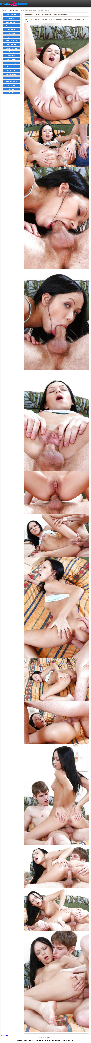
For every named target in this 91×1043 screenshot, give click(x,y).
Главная (4, 10)
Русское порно (11, 78)
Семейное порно (11, 81)
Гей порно (11, 29)
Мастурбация (11, 59)
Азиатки (11, 18)
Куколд (11, 52)
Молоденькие (11, 66)
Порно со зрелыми (11, 74)
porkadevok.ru (28, 1040)
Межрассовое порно (11, 63)
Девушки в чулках (11, 37)
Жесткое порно (11, 44)
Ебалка (3, 8)
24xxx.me (49, 1037)
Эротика (11, 89)
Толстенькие (11, 85)
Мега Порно (4, 1035)
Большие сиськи (11, 26)
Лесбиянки (11, 55)
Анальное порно (13, 10)
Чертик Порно (11, 14)
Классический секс (11, 48)
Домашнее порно (11, 40)
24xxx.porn (56, 2)
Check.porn (63, 2)
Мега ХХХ (11, 93)
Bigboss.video (42, 1037)
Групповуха (11, 33)
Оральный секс (11, 70)
